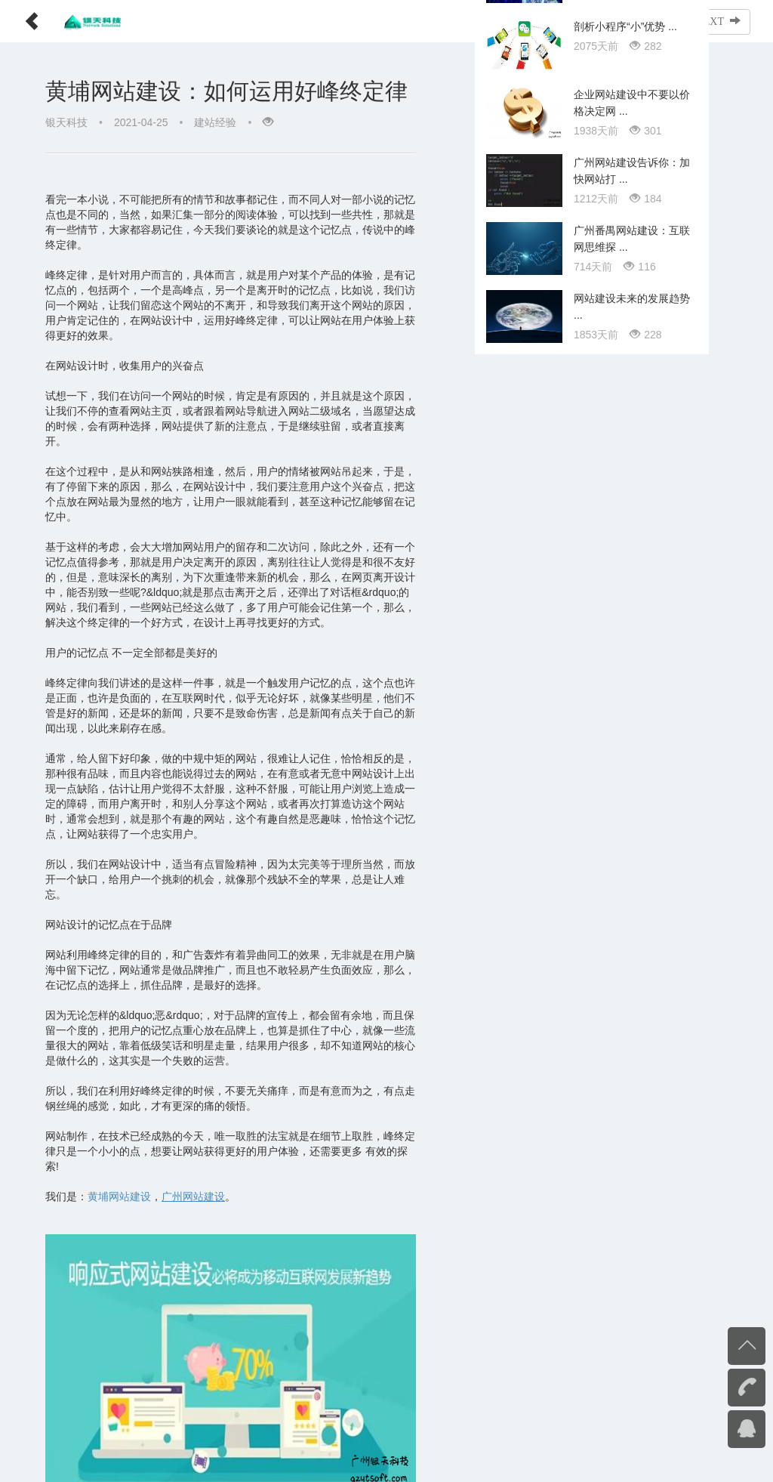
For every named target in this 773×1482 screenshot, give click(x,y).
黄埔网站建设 (119, 1106)
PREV (648, 21)
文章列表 (578, 20)
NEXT (718, 21)
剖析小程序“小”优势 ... (625, 749)
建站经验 (215, 122)
